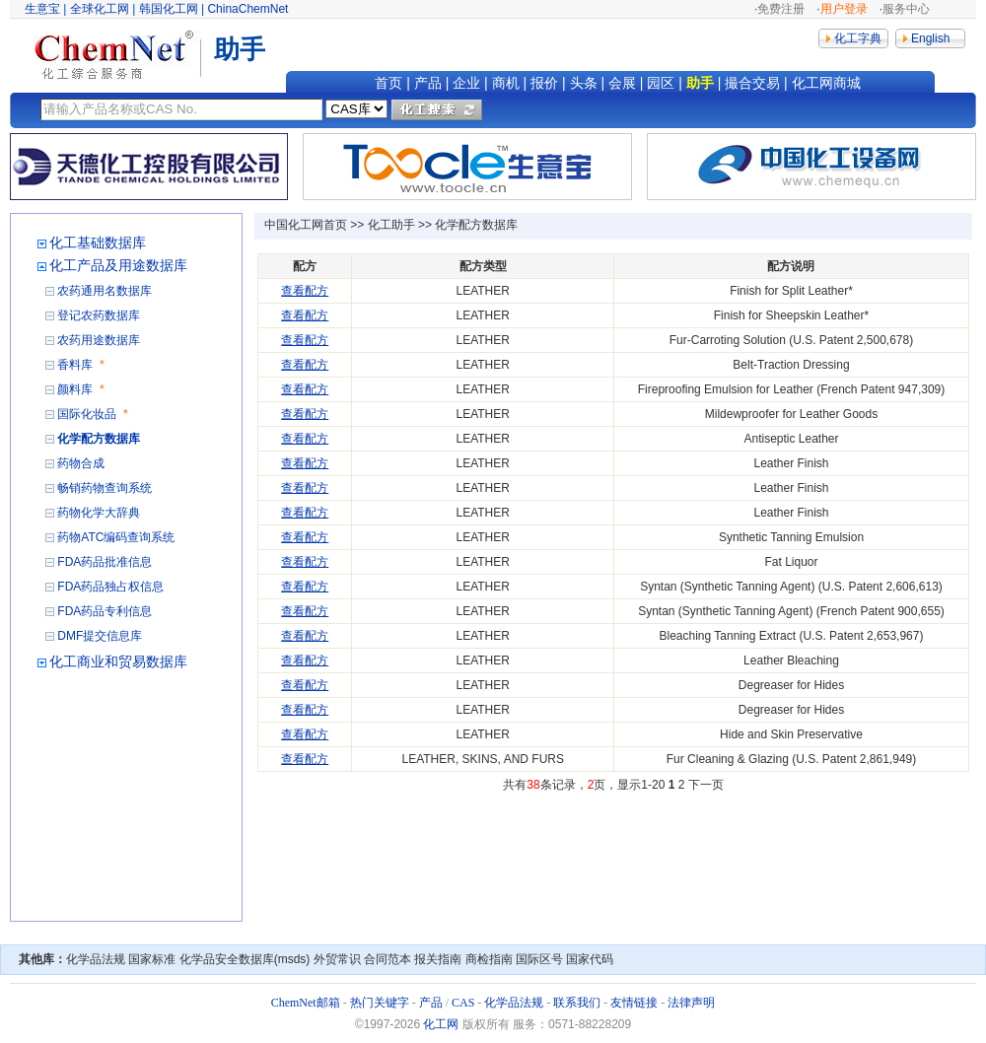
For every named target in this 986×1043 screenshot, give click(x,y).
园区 (660, 83)
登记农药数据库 (98, 315)
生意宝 (42, 9)
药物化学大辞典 (98, 513)
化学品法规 (95, 959)
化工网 (440, 1024)
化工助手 (391, 225)
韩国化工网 (168, 9)
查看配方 (304, 291)
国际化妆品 (86, 414)
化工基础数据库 (97, 242)
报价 (544, 83)
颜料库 (75, 389)
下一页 (706, 785)
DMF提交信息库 (99, 636)
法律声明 (691, 1002)
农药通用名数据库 (104, 291)
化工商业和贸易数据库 (118, 661)
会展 (622, 83)
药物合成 (81, 463)
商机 (506, 83)
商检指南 (489, 959)
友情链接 (634, 1002)
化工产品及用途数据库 (118, 265)
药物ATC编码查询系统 (116, 537)
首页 (388, 83)
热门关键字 (379, 1002)
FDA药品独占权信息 (110, 586)
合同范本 (387, 959)
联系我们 (576, 1002)
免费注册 (781, 9)
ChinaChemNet (247, 9)
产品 (428, 83)
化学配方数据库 (98, 439)
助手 (700, 83)
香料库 (75, 365)
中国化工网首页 (305, 225)
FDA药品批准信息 (104, 562)
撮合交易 (752, 83)
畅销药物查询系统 (104, 488)
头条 (584, 83)
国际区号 (539, 959)
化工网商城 (826, 83)
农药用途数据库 (98, 340)
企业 (466, 83)
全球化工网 (99, 9)
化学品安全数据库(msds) (245, 959)
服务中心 (906, 9)
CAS (463, 1002)
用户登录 (844, 9)
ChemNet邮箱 (305, 1002)
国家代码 (589, 959)
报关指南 (437, 959)
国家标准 (152, 959)
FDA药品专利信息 (104, 611)
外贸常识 (337, 959)
